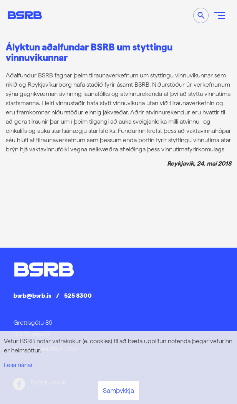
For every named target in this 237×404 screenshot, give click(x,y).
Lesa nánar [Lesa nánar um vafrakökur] (18, 365)
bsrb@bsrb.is (32, 295)
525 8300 (78, 295)
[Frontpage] (25, 15)
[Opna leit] (201, 15)
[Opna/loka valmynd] (219, 15)
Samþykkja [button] (118, 390)
